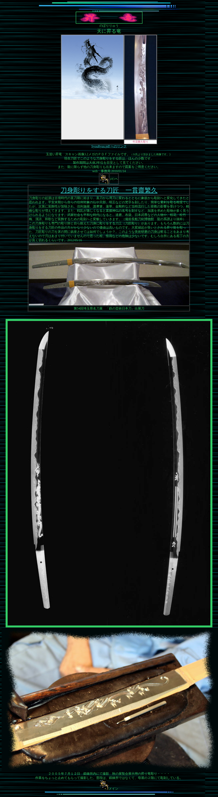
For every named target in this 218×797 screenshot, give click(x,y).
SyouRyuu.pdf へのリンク (109, 146)
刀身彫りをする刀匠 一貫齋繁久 (109, 190)
